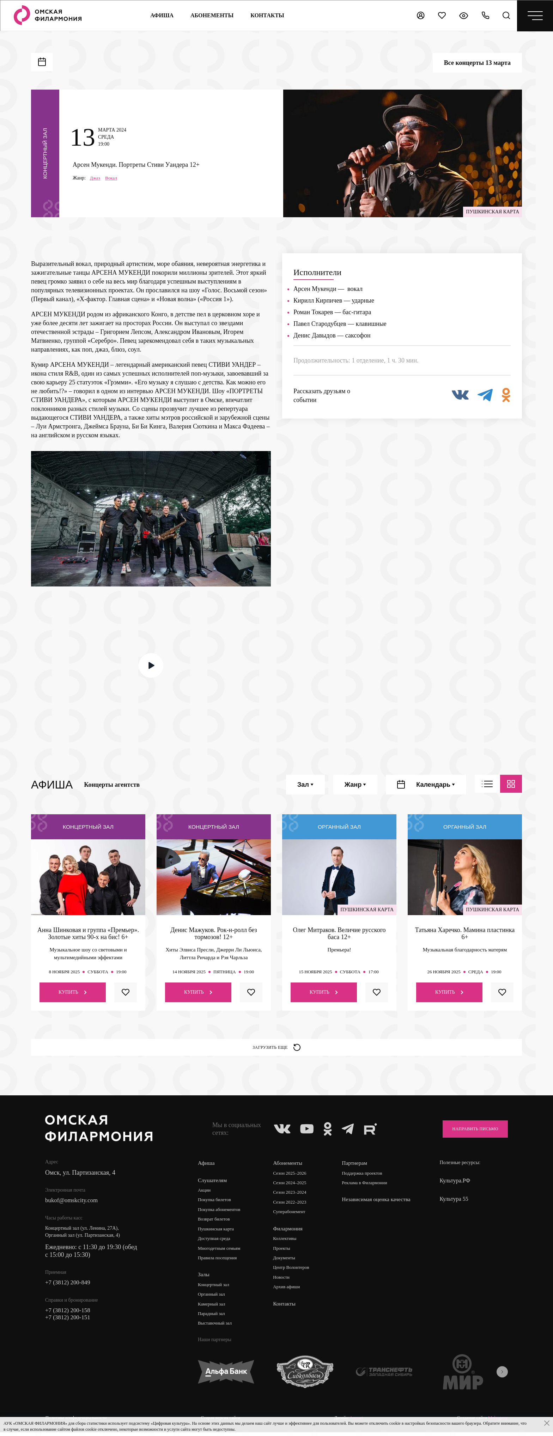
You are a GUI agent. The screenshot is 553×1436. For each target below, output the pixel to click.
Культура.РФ (454, 1183)
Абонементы (210, 15)
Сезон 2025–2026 (292, 1176)
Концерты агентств (112, 784)
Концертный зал (215, 1288)
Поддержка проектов (365, 1176)
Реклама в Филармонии (367, 1185)
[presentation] (502, 1376)
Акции (205, 1192)
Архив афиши (288, 1291)
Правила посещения (219, 1262)
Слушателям (213, 1183)
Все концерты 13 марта (477, 62)
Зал (305, 784)
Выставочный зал (216, 1328)
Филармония (289, 1232)
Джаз (95, 178)
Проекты (283, 1252)
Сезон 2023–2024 (292, 1195)
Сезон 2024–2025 (292, 1185)
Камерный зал (212, 1308)
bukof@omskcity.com (73, 1203)
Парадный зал (212, 1318)
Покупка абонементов (221, 1212)
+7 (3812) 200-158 (69, 1314)
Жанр (355, 784)
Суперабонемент (291, 1215)
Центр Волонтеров (293, 1271)
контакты (267, 15)
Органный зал (212, 1298)
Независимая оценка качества (367, 1205)
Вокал (112, 178)
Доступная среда (215, 1242)
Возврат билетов (215, 1222)
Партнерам (356, 1166)
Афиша (160, 15)
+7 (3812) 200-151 (69, 1322)
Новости (283, 1281)
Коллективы (286, 1242)
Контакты (285, 1308)
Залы (204, 1279)
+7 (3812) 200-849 (69, 1286)
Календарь (435, 784)
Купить (73, 992)
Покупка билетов (216, 1202)
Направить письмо (471, 1131)
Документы (286, 1262)
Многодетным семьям (221, 1252)
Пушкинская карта (217, 1232)
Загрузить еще (277, 1048)
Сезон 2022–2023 (292, 1205)
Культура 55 (453, 1202)
